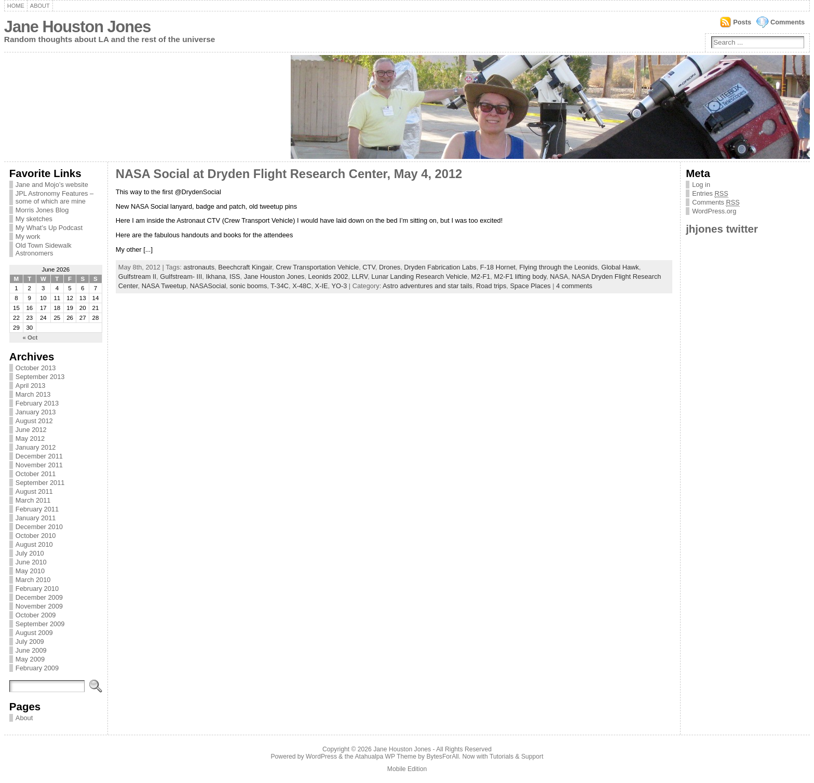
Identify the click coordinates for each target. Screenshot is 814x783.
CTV (368, 267)
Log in (701, 184)
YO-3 (339, 286)
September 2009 (40, 624)
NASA (559, 276)
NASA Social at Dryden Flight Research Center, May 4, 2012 (289, 174)
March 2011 (33, 500)
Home (15, 6)
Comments (787, 22)
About (40, 6)
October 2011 (36, 474)
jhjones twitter (722, 229)
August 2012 (34, 421)
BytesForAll (443, 756)
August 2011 (34, 491)
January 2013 (36, 412)
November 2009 (39, 606)
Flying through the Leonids (558, 267)
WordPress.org (714, 211)
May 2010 (30, 571)
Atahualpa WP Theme (385, 756)
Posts (742, 22)
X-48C (301, 286)
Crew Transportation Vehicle (317, 267)
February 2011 (37, 509)
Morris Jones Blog (42, 210)
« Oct (30, 337)
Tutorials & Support (517, 756)
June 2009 (31, 650)
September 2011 (40, 483)
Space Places (530, 286)
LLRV (360, 276)
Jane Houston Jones (77, 27)
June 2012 (31, 430)
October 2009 (36, 615)
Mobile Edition (407, 769)
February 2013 (37, 403)
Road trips (491, 286)
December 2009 (39, 597)
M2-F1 (480, 276)
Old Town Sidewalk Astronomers (44, 249)
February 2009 (37, 668)
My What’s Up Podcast (49, 228)
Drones (389, 267)
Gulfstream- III (181, 276)
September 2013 (40, 377)
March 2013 (33, 394)
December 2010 (39, 527)
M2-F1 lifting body (520, 276)
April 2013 (31, 385)
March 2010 (33, 580)
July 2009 (30, 641)
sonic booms (248, 286)
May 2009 (30, 659)
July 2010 (30, 553)
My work (28, 236)
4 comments (574, 286)
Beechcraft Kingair (245, 267)
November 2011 (39, 465)
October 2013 (36, 368)
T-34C (279, 286)
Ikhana (215, 276)
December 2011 (39, 456)
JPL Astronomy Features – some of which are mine (54, 197)
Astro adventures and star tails (427, 286)
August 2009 (34, 633)
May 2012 (30, 438)
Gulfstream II (137, 276)
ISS (234, 276)
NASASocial (208, 286)
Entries (710, 194)
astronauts (198, 267)
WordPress (321, 756)
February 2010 (37, 588)
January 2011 (36, 518)
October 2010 (36, 535)
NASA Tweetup (164, 286)
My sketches (34, 219)
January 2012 (36, 447)
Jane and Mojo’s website (52, 184)
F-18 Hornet (497, 267)
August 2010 (34, 544)
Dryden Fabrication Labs (440, 267)
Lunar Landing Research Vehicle (419, 276)
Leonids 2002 (328, 276)
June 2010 (31, 562)
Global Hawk (620, 267)
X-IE (321, 286)
